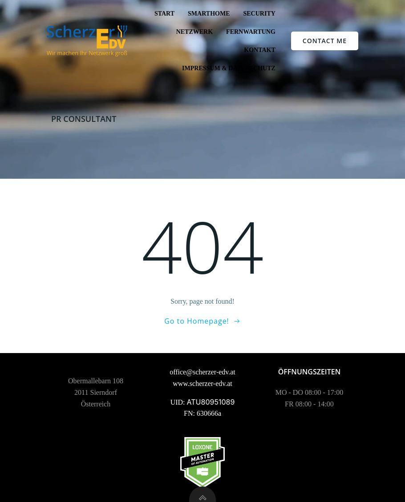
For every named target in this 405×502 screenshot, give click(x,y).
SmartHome (209, 13)
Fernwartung (250, 31)
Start (164, 13)
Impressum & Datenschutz (228, 68)
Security (259, 13)
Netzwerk (194, 31)
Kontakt (259, 50)
